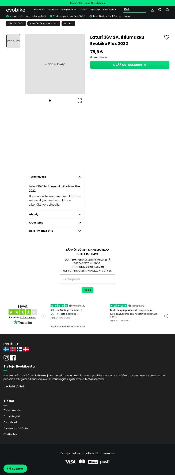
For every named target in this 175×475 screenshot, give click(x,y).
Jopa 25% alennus (95, 3)
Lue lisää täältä (13, 386)
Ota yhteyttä (11, 416)
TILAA (87, 290)
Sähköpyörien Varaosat (44, 23)
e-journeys (95, 10)
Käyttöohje (10, 434)
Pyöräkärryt (53, 10)
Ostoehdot (10, 422)
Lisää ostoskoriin (129, 65)
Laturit (68, 23)
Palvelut (83, 10)
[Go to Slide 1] (13, 41)
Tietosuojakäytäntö (15, 428)
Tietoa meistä (109, 10)
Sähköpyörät (39, 10)
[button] (55, 64)
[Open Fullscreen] (79, 100)
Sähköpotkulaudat (69, 10)
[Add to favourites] (166, 37)
